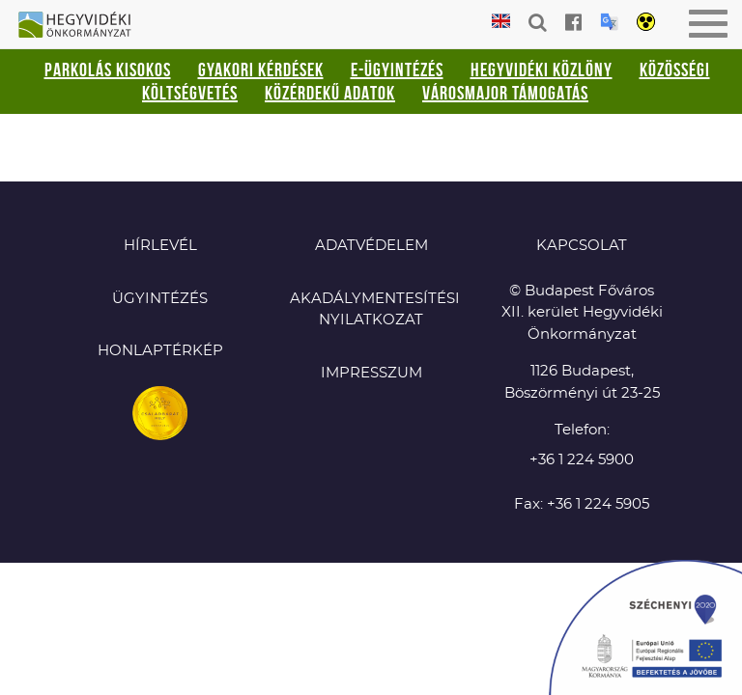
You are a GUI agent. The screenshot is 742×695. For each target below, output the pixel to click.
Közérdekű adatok (330, 92)
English (501, 22)
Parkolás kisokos (107, 69)
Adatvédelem (371, 245)
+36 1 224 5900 (581, 460)
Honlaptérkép (160, 351)
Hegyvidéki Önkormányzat (82, 26)
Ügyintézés (160, 299)
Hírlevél (160, 245)
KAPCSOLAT (581, 245)
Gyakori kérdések (261, 69)
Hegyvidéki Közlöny (542, 69)
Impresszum (371, 373)
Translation (609, 22)
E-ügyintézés (397, 69)
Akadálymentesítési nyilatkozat (371, 310)
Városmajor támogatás (505, 92)
